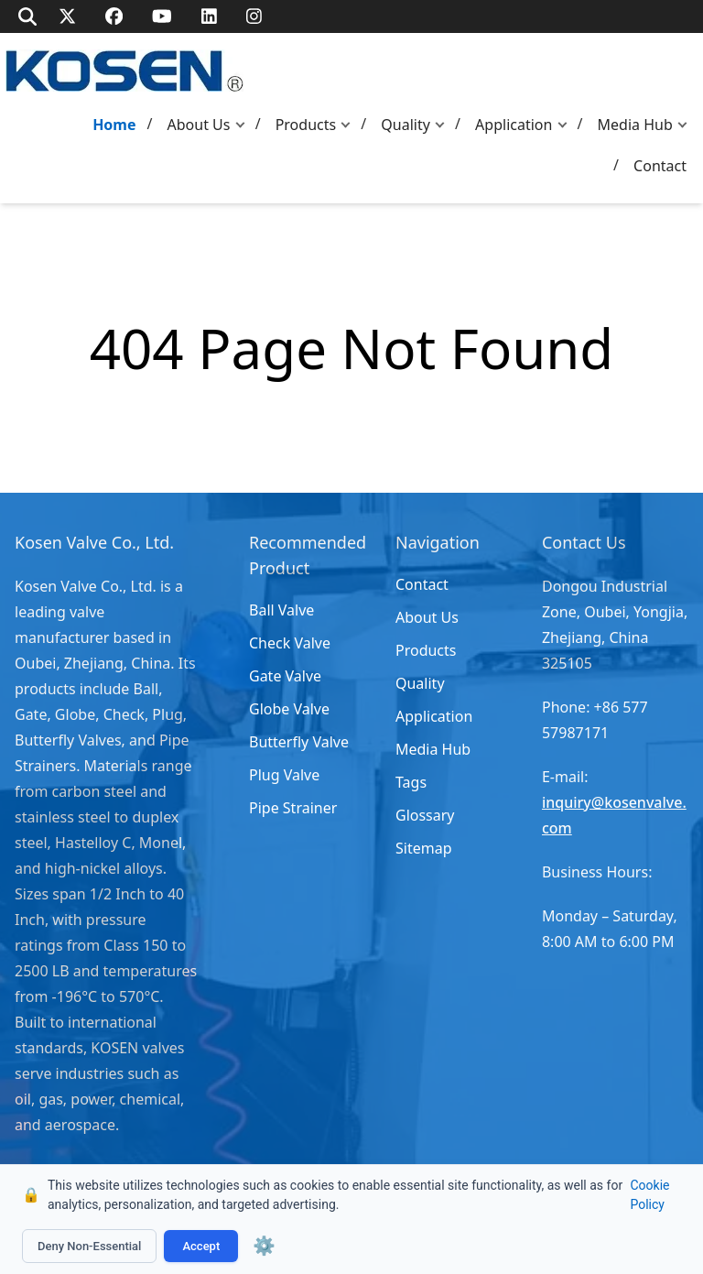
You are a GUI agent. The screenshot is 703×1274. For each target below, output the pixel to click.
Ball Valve (281, 610)
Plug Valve (284, 775)
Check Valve (289, 643)
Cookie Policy (649, 1195)
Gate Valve (285, 676)
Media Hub (635, 124)
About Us (199, 124)
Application (513, 124)
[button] (244, 125)
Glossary (425, 815)
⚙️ (264, 1246)
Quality (405, 124)
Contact (660, 166)
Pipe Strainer (293, 808)
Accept (201, 1246)
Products (306, 124)
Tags (411, 782)
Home (113, 124)
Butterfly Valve (299, 742)
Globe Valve (289, 709)
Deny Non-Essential (89, 1246)
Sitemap (423, 848)
